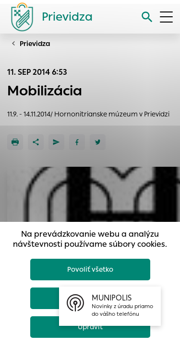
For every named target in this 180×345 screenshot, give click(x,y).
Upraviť (90, 326)
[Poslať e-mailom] (56, 142)
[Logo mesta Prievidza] (48, 16)
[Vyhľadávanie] (147, 17)
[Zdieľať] (36, 142)
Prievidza (35, 43)
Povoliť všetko (90, 269)
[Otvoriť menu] (166, 17)
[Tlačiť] (15, 142)
